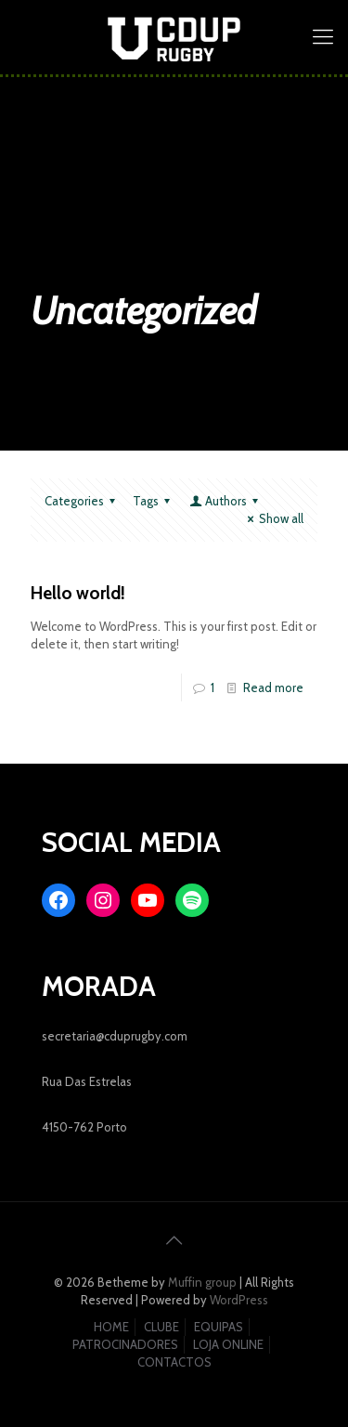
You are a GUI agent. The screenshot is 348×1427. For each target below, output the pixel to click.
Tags (154, 500)
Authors (225, 500)
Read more (273, 687)
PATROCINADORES (125, 1344)
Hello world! (78, 593)
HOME (111, 1326)
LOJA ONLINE (228, 1344)
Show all (272, 518)
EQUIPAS (218, 1326)
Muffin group (202, 1282)
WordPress (239, 1299)
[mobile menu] (323, 37)
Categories (83, 500)
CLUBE (161, 1326)
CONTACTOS (174, 1362)
